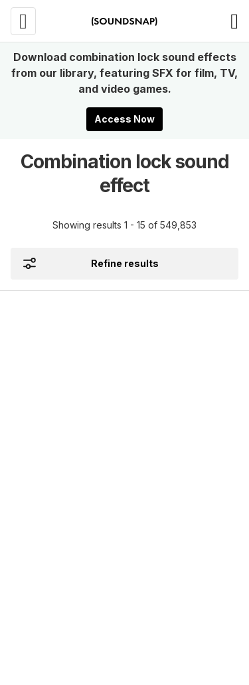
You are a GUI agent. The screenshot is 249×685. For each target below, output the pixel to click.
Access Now (124, 119)
